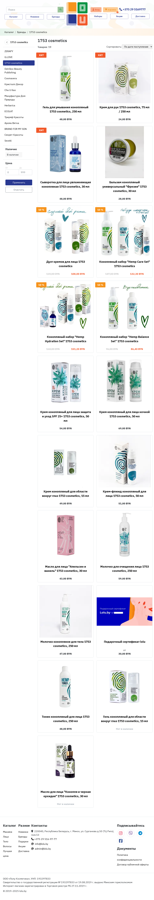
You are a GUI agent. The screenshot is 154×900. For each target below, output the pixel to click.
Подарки (23, 841)
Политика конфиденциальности (129, 857)
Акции (119, 16)
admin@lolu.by (41, 848)
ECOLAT (9, 111)
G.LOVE (8, 57)
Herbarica (10, 105)
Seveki (8, 140)
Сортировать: (114, 46)
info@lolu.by (39, 843)
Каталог (13, 16)
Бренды (56, 16)
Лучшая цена (7, 853)
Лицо (6, 836)
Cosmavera (11, 78)
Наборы (98, 16)
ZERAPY (9, 51)
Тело (5, 841)
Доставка (140, 16)
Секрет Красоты (14, 134)
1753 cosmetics (38, 32)
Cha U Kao (10, 90)
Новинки (34, 16)
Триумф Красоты (14, 117)
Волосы (7, 846)
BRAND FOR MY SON (16, 128)
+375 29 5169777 (132, 9)
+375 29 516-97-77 (44, 839)
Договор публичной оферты (133, 864)
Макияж (7, 831)
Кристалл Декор (14, 84)
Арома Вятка (12, 123)
